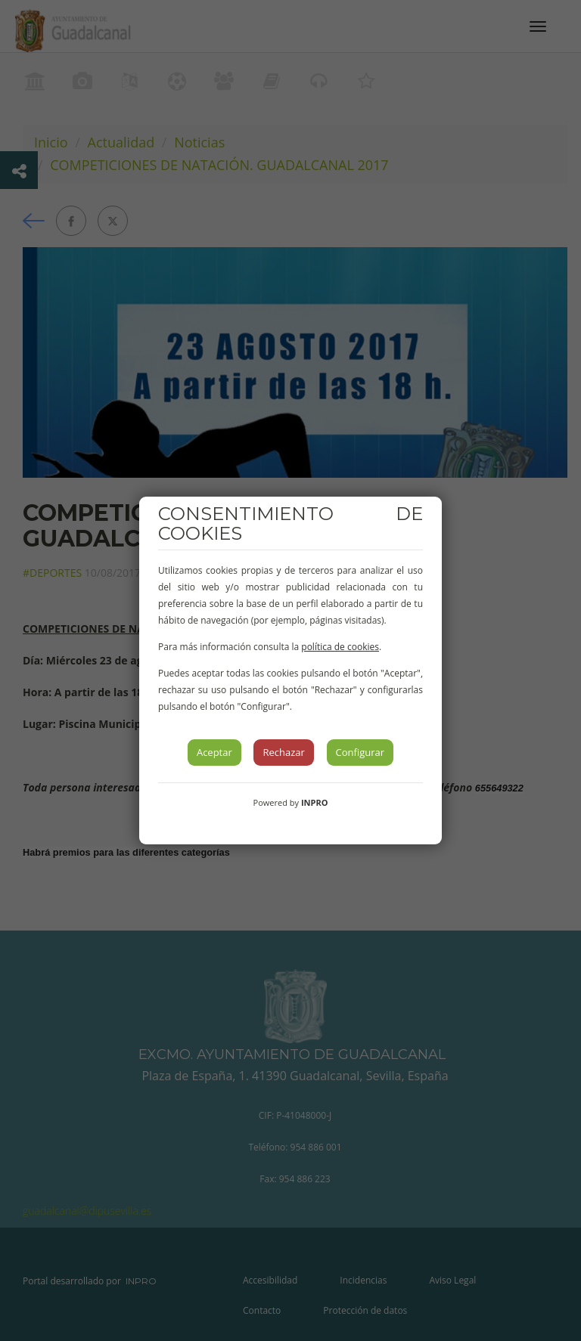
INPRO (314, 802)
